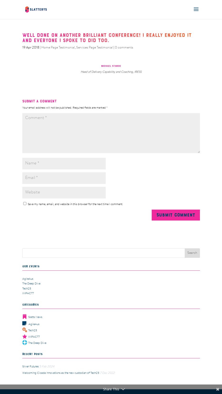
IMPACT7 (28, 293)
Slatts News (32, 317)
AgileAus (27, 279)
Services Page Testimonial (94, 47)
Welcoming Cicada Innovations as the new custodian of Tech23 (60, 373)
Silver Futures (30, 366)
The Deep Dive (31, 283)
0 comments (124, 47)
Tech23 (26, 288)
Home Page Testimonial (58, 47)
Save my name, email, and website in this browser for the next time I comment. (75, 204)
